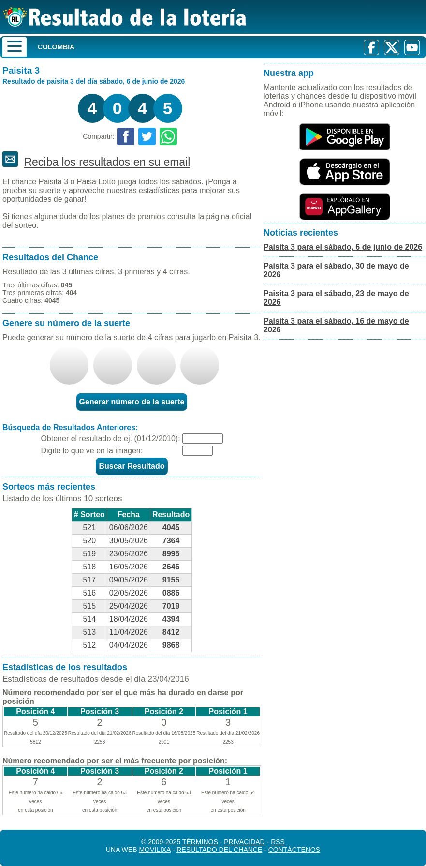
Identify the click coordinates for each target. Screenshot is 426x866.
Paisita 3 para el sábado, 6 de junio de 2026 (343, 247)
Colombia (56, 47)
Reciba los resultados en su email (107, 162)
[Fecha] (202, 438)
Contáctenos (294, 849)
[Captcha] (197, 451)
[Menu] (14, 47)
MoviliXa (154, 849)
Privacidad (244, 842)
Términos (200, 842)
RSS (278, 842)
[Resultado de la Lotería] (125, 17)
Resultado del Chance (219, 849)
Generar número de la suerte (132, 402)
